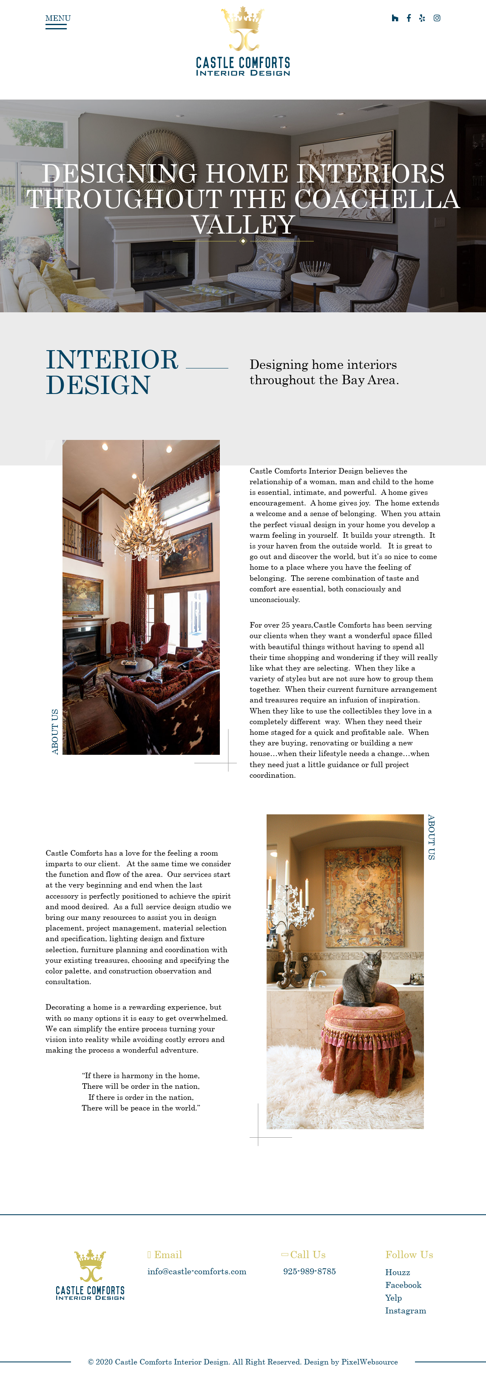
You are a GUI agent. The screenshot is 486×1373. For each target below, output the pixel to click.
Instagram (405, 1310)
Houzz (397, 1272)
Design (316, 1361)
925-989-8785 (309, 1271)
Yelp (393, 1297)
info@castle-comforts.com (197, 1271)
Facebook (403, 1285)
